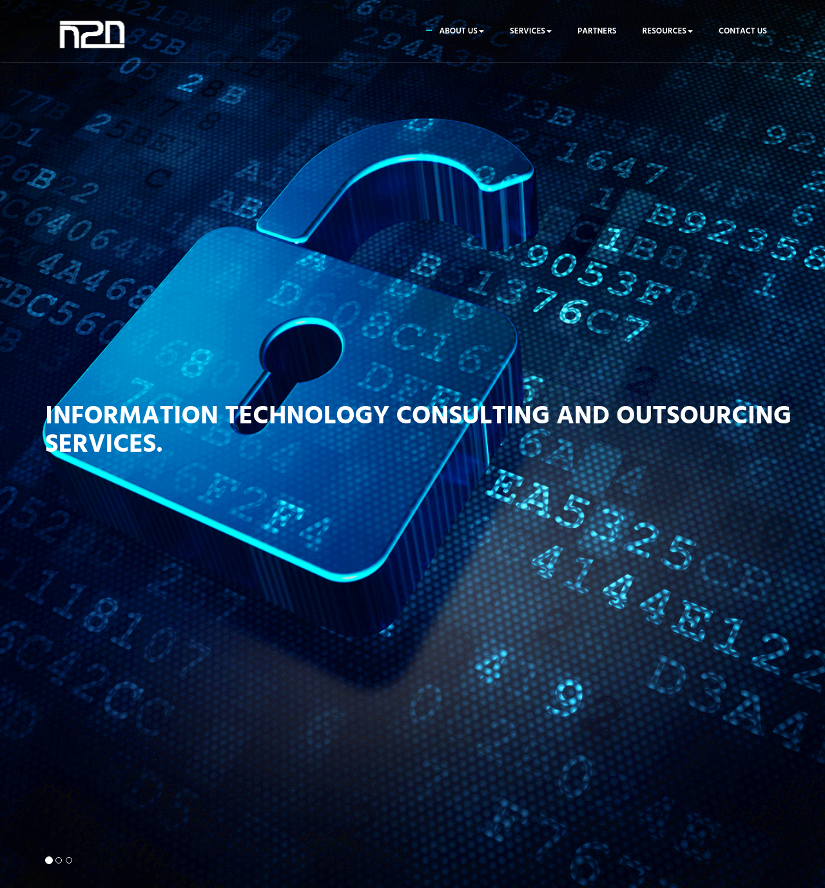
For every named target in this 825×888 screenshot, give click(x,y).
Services (531, 31)
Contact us (743, 31)
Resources (668, 31)
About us (461, 31)
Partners (597, 31)
